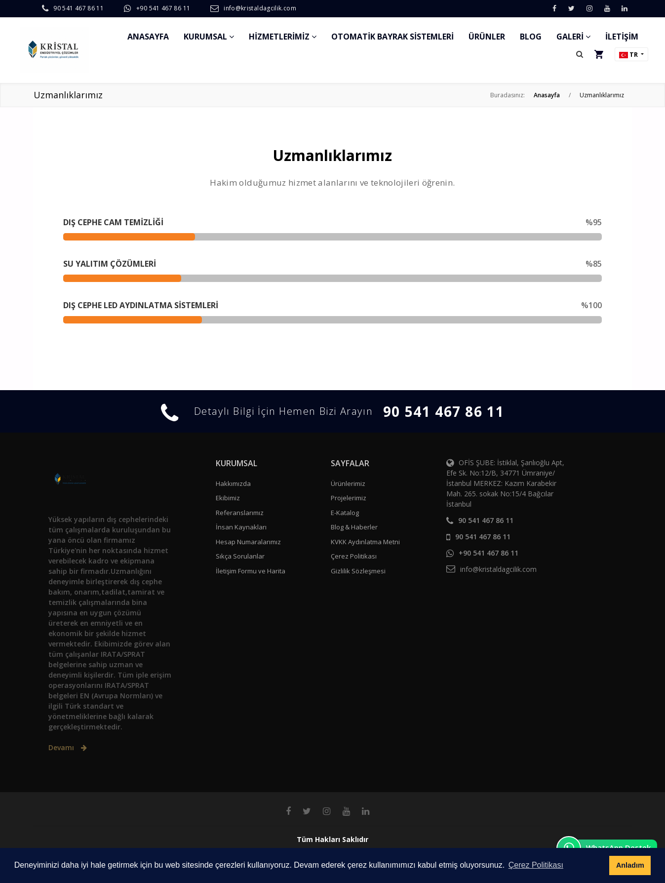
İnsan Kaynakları (241, 526)
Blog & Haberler (354, 526)
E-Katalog (345, 512)
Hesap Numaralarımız (248, 541)
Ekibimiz (228, 497)
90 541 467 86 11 (78, 8)
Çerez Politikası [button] (536, 865)
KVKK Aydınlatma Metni (365, 541)
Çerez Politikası (354, 556)
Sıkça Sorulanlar (240, 556)
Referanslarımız (240, 512)
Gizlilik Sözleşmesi (358, 570)
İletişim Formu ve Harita (250, 570)
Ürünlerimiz (348, 483)
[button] (579, 54)
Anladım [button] (630, 865)
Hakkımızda (233, 483)
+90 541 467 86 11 (163, 8)
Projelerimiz (348, 497)
